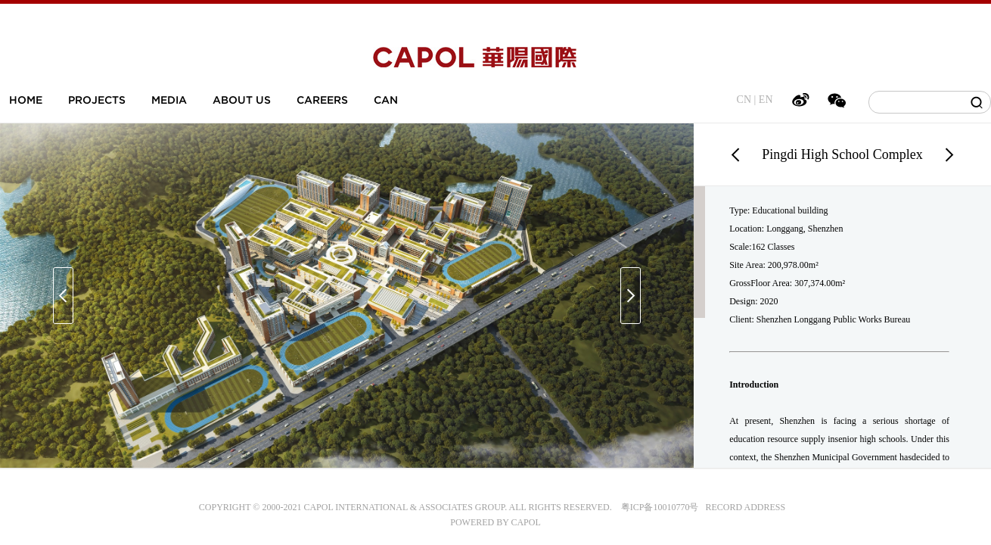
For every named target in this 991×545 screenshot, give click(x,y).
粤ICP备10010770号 (660, 507)
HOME (25, 100)
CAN (386, 100)
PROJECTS (97, 100)
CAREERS (322, 100)
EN (766, 99)
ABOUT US (242, 100)
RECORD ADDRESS (741, 507)
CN (744, 99)
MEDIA (169, 100)
